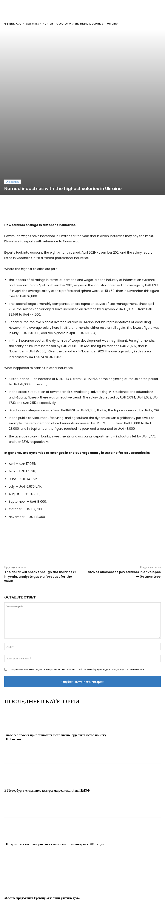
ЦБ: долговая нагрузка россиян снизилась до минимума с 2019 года (54, 765)
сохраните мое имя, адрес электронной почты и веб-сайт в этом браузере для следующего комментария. (77, 590)
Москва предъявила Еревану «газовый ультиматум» (42, 819)
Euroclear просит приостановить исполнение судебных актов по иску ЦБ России (55, 658)
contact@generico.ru (85, 900)
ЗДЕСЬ (40, 900)
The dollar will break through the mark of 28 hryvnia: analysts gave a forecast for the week (40, 497)
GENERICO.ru (13, 23)
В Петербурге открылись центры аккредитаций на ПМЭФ (47, 711)
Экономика (32, 23)
